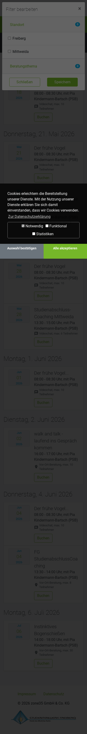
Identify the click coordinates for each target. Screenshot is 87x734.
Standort (17, 25)
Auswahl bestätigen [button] (21, 248)
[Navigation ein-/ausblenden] (79, 7)
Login (69, 7)
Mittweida (21, 51)
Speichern (62, 82)
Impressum (27, 694)
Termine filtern (29, 42)
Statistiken (43, 234)
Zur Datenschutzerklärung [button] (29, 216)
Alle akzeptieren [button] (65, 248)
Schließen (24, 82)
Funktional (56, 226)
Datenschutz (53, 694)
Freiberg (19, 38)
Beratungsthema (23, 66)
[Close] (79, 8)
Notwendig (32, 226)
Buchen (43, 117)
